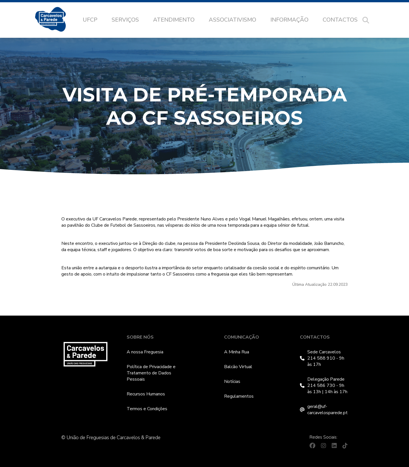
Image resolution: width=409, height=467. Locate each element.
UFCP (90, 20)
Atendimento (174, 20)
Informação (289, 20)
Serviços (125, 20)
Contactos (340, 20)
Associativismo (232, 20)
